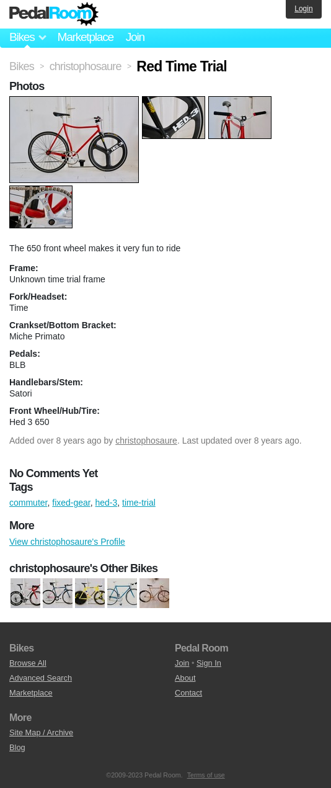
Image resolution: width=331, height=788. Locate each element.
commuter (28, 503)
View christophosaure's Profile (67, 542)
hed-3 (106, 503)
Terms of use (206, 775)
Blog (17, 747)
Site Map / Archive (41, 732)
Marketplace (85, 36)
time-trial (139, 503)
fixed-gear (71, 503)
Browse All (27, 663)
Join (135, 36)
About (185, 678)
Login (303, 8)
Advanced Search (40, 678)
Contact (188, 692)
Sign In (208, 663)
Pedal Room (54, 14)
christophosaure (146, 440)
